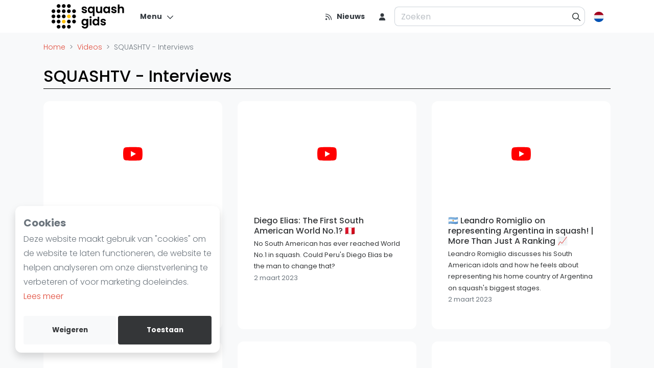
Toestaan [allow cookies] (165, 330)
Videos (89, 47)
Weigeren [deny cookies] (70, 330)
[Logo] (88, 16)
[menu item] (382, 16)
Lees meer (43, 296)
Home (54, 47)
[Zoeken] (576, 16)
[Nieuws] (344, 16)
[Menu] (157, 16)
